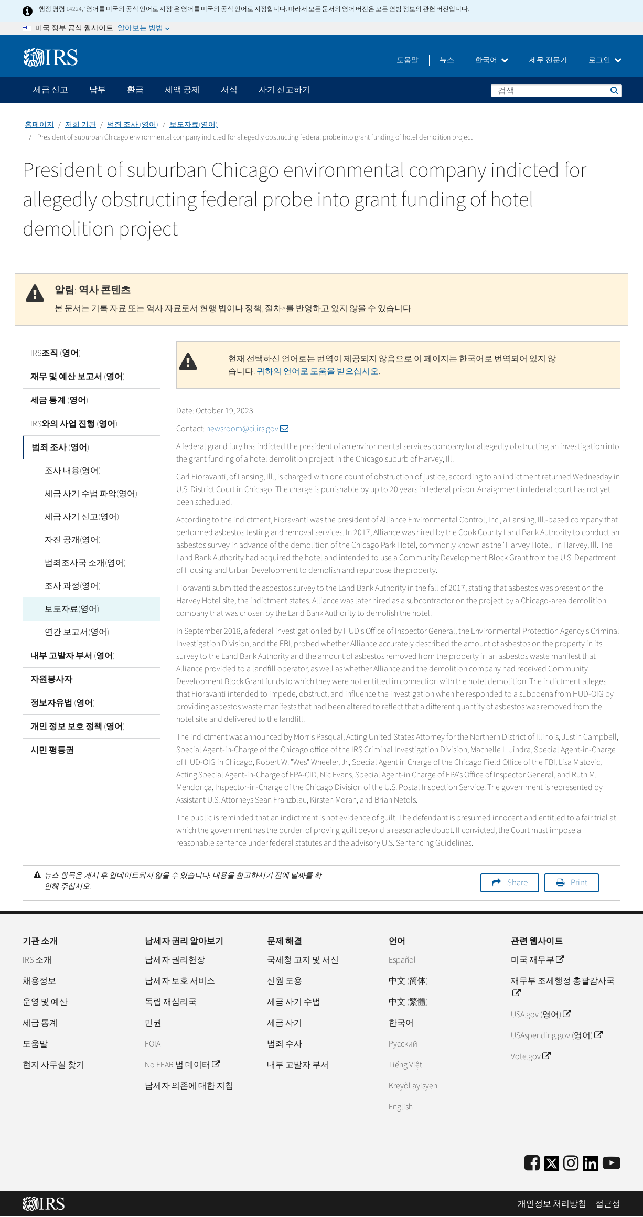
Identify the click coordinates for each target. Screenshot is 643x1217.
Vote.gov (530, 1056)
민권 (153, 1023)
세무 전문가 (548, 60)
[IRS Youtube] (611, 1164)
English (401, 1107)
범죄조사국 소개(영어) (79, 563)
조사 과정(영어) (66, 586)
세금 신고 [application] (50, 89)
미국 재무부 (537, 960)
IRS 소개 (37, 960)
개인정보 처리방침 (552, 1204)
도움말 (407, 60)
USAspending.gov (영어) (556, 1035)
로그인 (604, 60)
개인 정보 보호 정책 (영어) (77, 726)
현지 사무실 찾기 (53, 1065)
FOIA (152, 1044)
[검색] (556, 90)
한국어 (491, 60)
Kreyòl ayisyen (413, 1086)
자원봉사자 (51, 679)
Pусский (403, 1044)
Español (402, 960)
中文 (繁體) (408, 1002)
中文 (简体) (408, 981)
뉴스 (447, 60)
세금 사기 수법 (293, 1002)
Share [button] (517, 883)
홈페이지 (39, 125)
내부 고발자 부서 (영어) (72, 655)
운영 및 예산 (45, 1002)
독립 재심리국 (171, 1002)
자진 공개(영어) (66, 540)
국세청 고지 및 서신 (303, 960)
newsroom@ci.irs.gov (247, 428)
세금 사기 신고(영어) (75, 516)
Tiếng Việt (405, 1065)
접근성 (607, 1204)
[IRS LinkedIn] (590, 1167)
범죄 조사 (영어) (132, 125)
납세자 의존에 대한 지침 (189, 1086)
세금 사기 (284, 1023)
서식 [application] (229, 89)
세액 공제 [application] (182, 89)
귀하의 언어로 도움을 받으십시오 (317, 371)
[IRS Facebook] (532, 1164)
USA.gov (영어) (541, 1014)
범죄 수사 (284, 1044)
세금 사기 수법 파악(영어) (84, 493)
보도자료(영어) (193, 125)
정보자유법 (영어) (62, 703)
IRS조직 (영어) (55, 353)
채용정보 (39, 981)
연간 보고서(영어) (70, 632)
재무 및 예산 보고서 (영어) (77, 376)
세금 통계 (40, 1023)
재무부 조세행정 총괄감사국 (563, 987)
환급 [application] (135, 89)
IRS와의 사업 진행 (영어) (73, 424)
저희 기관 (80, 125)
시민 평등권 (52, 750)
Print (579, 883)
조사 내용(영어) (66, 470)
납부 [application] (97, 89)
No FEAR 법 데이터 (182, 1065)
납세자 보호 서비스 (180, 981)
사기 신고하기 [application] (284, 89)
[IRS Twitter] (552, 1167)
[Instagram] (570, 1164)
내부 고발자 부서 (298, 1065)
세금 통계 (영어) (59, 400)
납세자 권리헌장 (175, 960)
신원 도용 (284, 981)
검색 (613, 90)
